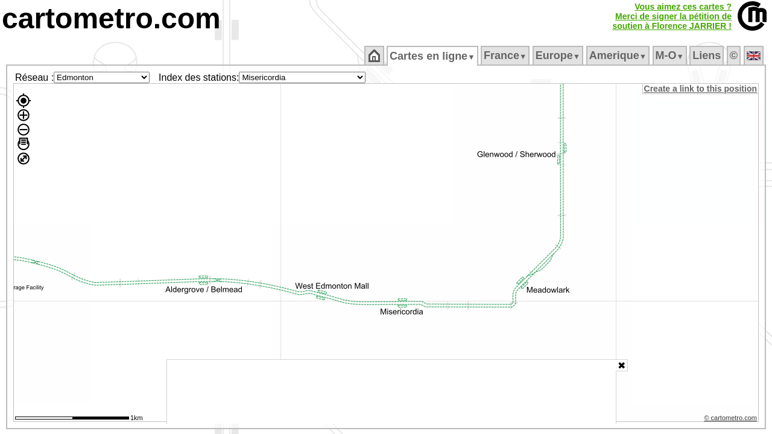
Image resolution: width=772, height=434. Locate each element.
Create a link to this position (701, 88)
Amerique (618, 55)
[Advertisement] (391, 392)
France (505, 55)
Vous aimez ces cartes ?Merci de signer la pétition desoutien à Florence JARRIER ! (672, 16)
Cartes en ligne (433, 56)
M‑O (670, 55)
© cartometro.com (731, 419)
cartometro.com (111, 18)
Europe (558, 55)
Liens (708, 55)
